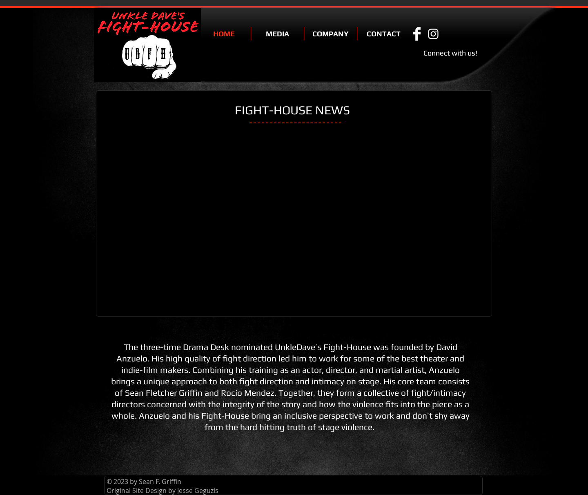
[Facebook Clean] (417, 34)
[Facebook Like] (464, 33)
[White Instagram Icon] (433, 34)
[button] (277, 33)
